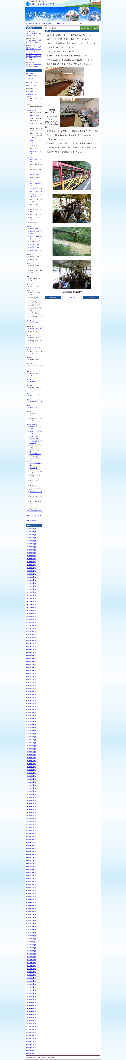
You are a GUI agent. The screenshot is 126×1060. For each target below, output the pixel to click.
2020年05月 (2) (31, 740)
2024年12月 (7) (31, 577)
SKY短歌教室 (32, 520)
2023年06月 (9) (31, 631)
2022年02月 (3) (31, 679)
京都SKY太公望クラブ (36, 401)
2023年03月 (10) (31, 640)
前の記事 (53, 297)
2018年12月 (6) (31, 791)
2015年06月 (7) (31, 917)
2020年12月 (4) (31, 718)
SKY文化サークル (32, 94)
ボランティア (32, 110)
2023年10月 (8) (31, 619)
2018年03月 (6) (31, 818)
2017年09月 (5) (31, 836)
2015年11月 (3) (31, 902)
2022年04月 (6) (31, 673)
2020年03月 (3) (31, 746)
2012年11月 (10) (31, 1011)
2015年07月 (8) (31, 914)
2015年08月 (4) (31, 911)
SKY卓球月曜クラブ (35, 454)
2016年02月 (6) (31, 893)
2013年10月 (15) (31, 978)
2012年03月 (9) (31, 1035)
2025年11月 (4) (31, 544)
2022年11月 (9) (31, 652)
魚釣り (30, 399)
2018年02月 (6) (31, 821)
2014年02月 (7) (31, 966)
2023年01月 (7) (31, 646)
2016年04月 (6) (31, 887)
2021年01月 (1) (31, 715)
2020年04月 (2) (31, 743)
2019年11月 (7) (31, 758)
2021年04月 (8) (31, 706)
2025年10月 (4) (31, 547)
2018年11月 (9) (31, 794)
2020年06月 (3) (31, 736)
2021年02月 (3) (31, 712)
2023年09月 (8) (31, 622)
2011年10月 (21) (31, 1050)
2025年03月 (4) (31, 568)
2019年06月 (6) (31, 773)
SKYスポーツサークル (33, 347)
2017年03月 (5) (31, 854)
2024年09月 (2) (31, 586)
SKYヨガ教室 (33, 468)
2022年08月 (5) (31, 661)
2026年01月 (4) (31, 538)
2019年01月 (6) (31, 788)
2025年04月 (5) (31, 565)
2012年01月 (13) (31, 1041)
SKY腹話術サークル (35, 250)
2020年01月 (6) (31, 752)
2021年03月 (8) (31, 709)
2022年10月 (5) (31, 655)
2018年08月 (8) (31, 803)
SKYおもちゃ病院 (35, 115)
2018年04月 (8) (31, 815)
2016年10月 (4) (31, 869)
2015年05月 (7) (31, 920)
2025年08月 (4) (31, 553)
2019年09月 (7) (31, 764)
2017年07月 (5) (31, 842)
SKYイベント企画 (32, 82)
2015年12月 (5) (31, 899)
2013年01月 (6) (31, 1005)
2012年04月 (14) (31, 1032)
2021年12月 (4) (31, 685)
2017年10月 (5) (31, 833)
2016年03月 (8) (31, 890)
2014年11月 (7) (31, 938)
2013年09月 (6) (31, 981)
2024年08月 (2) (31, 589)
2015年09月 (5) (31, 908)
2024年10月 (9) (31, 583)
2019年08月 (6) (31, 767)
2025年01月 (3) (31, 574)
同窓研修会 (30, 91)
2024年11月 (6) (31, 580)
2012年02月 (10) (31, 1038)
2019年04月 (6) (31, 779)
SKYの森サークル (35, 244)
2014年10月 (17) (31, 942)
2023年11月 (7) (31, 616)
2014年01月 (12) (31, 969)
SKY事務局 (30, 73)
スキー (30, 393)
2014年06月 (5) (31, 954)
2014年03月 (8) (31, 963)
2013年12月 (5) (31, 972)
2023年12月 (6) (31, 613)
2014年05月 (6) (31, 957)
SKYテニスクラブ (35, 381)
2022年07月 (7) (31, 664)
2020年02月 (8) (31, 749)
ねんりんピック (32, 78)
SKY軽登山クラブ (35, 407)
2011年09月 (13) (31, 1053)
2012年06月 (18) (31, 1026)
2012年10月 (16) (31, 1014)
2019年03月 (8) (31, 782)
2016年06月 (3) (31, 881)
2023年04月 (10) (31, 637)
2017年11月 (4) (31, 830)
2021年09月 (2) (31, 694)
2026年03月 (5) (31, 531)
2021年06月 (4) (31, 703)
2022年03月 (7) (31, 676)
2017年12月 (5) (31, 827)
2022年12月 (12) (31, 649)
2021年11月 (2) (31, 688)
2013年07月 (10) (31, 987)
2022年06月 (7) (31, 667)
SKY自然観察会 (34, 228)
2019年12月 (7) (31, 755)
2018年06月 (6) (31, 809)
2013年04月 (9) (31, 996)
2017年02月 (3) (31, 857)
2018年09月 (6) (31, 800)
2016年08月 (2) (31, 875)
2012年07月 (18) (31, 1023)
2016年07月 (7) (31, 878)
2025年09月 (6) (31, 550)
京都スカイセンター (32, 23)
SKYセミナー (32, 75)
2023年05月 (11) (31, 634)
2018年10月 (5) (31, 797)
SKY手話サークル (35, 247)
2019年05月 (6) (31, 776)
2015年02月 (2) (31, 929)
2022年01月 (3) (31, 682)
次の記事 (90, 297)
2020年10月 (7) (31, 724)
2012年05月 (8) (31, 1029)
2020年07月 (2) (31, 733)
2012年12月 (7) (31, 1008)
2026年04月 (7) (31, 528)
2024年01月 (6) (31, 610)
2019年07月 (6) (31, 770)
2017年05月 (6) (31, 848)
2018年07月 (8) (31, 806)
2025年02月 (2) (31, 571)
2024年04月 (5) (31, 601)
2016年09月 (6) (31, 872)
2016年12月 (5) (31, 863)
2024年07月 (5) (31, 592)
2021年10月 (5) (31, 691)
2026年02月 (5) (31, 534)
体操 (29, 461)
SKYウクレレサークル (36, 191)
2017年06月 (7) (31, 845)
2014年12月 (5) (31, 935)
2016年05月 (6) (31, 884)
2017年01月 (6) (31, 860)
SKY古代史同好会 (35, 174)
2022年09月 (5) (31, 658)
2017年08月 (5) (31, 839)
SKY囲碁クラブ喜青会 (36, 328)
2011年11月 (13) (31, 1047)
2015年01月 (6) (31, 932)
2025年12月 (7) (31, 541)
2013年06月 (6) (31, 990)
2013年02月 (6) (31, 1002)
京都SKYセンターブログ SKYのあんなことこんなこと (57, 23)
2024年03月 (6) (31, 604)
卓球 (29, 452)
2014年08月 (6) (31, 948)
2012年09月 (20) (31, 1017)
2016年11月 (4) (31, 866)
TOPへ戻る (72, 297)
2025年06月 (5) (31, 559)
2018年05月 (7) (31, 812)
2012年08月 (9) (31, 1020)
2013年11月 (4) (31, 975)
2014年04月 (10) (31, 960)
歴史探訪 (30, 157)
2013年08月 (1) (31, 984)
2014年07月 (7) (31, 951)
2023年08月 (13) (31, 625)
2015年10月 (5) (31, 905)
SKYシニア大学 (31, 85)
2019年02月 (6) (31, 785)
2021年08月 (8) (31, 697)
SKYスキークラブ (35, 395)
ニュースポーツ (32, 424)
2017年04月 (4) (31, 851)
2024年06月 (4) (31, 595)
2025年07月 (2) (31, 556)
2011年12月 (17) (31, 1044)
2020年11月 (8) (31, 721)
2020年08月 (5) (31, 730)
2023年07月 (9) (31, 628)
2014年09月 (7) (31, 945)
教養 (29, 226)
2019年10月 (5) (31, 761)
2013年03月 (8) (31, 999)
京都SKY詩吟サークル (36, 188)
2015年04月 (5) (31, 923)
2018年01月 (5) (31, 824)
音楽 (29, 181)
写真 (29, 320)
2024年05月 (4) (31, 598)
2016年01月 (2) (31, 896)
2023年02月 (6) (31, 643)
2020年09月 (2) (31, 727)
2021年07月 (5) (31, 700)
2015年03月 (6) (31, 926)
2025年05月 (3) (31, 562)
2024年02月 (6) (31, 607)
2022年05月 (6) (31, 670)
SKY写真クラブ (34, 322)
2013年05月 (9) (31, 993)
